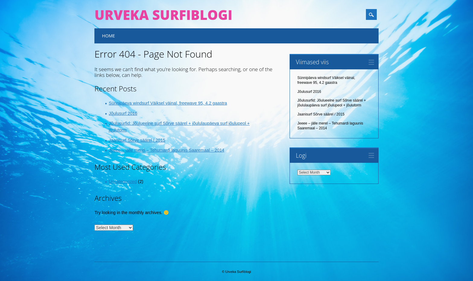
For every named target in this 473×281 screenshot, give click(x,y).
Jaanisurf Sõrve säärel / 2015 (137, 140)
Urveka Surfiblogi (163, 15)
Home (108, 36)
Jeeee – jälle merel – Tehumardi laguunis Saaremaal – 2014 (166, 150)
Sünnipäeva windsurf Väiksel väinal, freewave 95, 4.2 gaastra (168, 103)
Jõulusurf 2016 (123, 113)
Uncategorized (123, 181)
